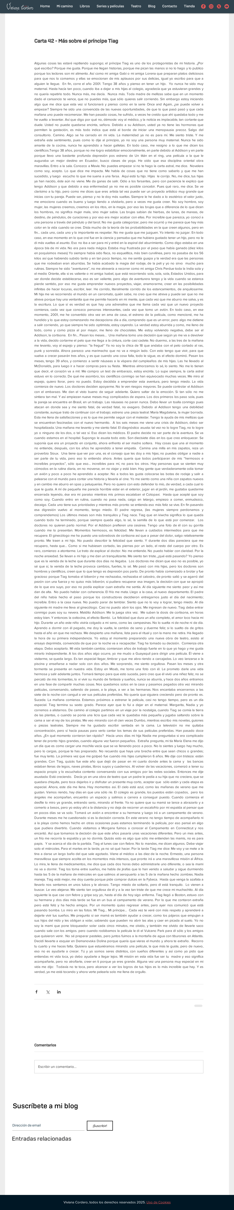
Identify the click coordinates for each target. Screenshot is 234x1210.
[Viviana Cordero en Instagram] (211, 6)
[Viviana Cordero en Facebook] (203, 6)
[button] (158, 1202)
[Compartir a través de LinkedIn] (59, 992)
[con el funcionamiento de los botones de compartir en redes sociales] (219, 6)
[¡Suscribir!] (100, 1126)
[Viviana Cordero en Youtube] (226, 6)
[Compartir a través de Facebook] (36, 992)
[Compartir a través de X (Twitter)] (47, 992)
